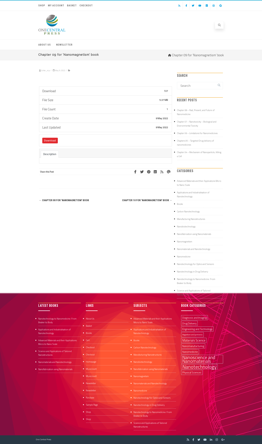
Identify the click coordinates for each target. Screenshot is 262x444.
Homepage (91, 361)
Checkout (86, 5)
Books (180, 204)
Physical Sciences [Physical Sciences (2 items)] (191, 372)
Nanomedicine (183, 256)
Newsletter (64, 44)
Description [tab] (49, 154)
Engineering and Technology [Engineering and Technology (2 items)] (197, 329)
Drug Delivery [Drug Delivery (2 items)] (189, 323)
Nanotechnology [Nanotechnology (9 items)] (199, 366)
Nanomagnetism (184, 241)
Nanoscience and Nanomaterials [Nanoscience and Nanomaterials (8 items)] (198, 359)
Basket (72, 5)
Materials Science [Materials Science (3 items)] (193, 340)
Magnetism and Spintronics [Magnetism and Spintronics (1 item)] (192, 334)
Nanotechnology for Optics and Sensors (195, 264)
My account (56, 5)
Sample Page (92, 404)
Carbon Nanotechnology (188, 211)
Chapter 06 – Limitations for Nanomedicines (197, 133)
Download (50, 140)
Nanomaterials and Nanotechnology (193, 249)
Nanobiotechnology (186, 226)
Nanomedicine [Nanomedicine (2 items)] (190, 352)
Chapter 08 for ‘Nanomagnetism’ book (64, 200)
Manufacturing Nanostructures (191, 219)
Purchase (90, 397)
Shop (41, 5)
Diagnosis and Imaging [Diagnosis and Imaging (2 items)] (194, 318)
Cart (88, 340)
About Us (44, 44)
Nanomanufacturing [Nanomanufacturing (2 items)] (193, 346)
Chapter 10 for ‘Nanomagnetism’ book (147, 200)
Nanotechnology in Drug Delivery (192, 271)
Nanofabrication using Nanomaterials (194, 234)
